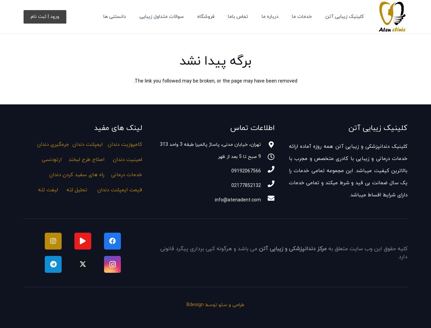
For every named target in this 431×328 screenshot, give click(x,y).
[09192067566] (268, 170)
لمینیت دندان (127, 159)
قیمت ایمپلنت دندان (119, 190)
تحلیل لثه (76, 190)
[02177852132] (268, 185)
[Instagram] (112, 264)
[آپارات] (82, 241)
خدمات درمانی (126, 174)
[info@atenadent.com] (268, 199)
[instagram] (53, 241)
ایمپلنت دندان (87, 144)
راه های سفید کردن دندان (76, 174)
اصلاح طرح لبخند (86, 159)
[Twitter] (82, 264)
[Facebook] (112, 241)
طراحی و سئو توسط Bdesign (215, 305)
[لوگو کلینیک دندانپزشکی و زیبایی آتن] (391, 17)
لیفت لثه (48, 190)
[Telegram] (53, 264)
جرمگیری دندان (53, 144)
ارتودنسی (52, 159)
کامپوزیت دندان (125, 144)
